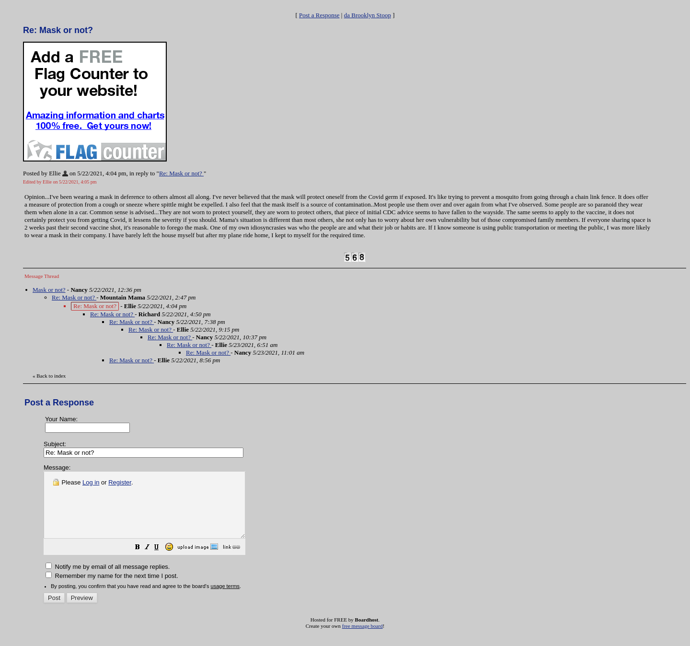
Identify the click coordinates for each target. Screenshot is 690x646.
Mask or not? (49, 289)
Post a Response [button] (319, 15)
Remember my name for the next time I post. (112, 588)
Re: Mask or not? (181, 173)
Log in (90, 482)
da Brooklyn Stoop (367, 15)
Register (119, 482)
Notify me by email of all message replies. (108, 579)
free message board (362, 639)
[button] (161, 561)
